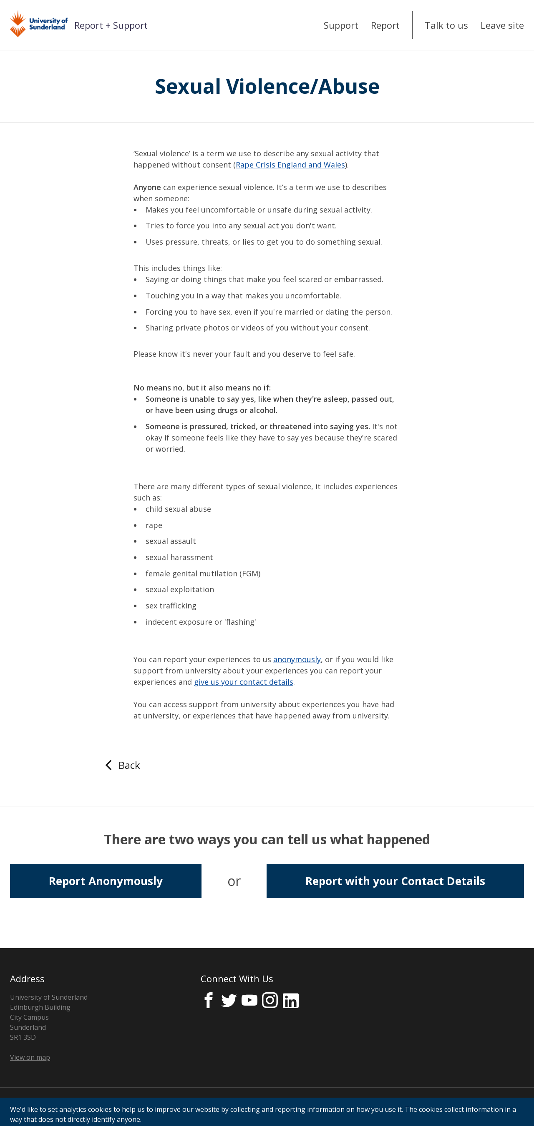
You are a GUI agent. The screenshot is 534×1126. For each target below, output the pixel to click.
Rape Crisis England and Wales (290, 165)
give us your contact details (243, 682)
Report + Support (111, 25)
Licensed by (476, 1107)
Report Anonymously (106, 880)
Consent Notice (92, 1106)
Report (385, 25)
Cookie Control (211, 1106)
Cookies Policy (152, 1106)
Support (341, 25)
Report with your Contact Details (395, 880)
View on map (30, 1057)
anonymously (297, 659)
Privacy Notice (32, 1106)
